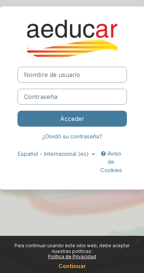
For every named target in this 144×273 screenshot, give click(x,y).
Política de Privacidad (72, 256)
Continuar (72, 266)
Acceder (72, 118)
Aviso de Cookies (111, 162)
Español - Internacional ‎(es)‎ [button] (53, 154)
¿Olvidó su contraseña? (72, 136)
